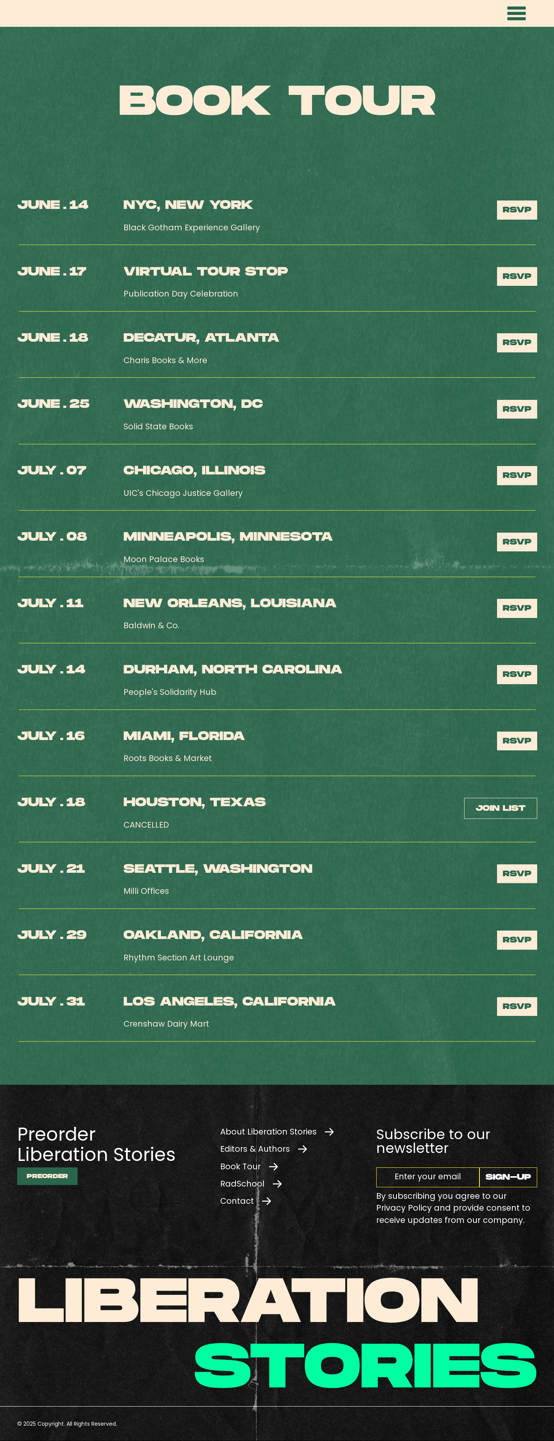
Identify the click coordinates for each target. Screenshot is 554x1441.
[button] (516, 13)
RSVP (517, 210)
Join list (500, 808)
